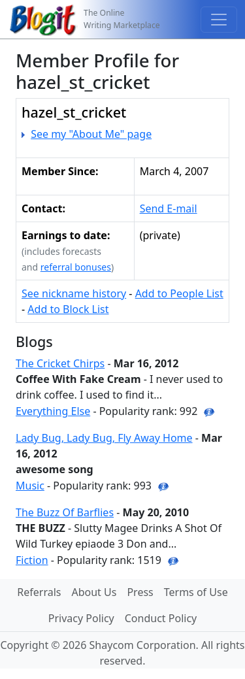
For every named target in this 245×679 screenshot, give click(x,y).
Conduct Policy (161, 618)
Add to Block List (67, 309)
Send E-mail (168, 208)
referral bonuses (76, 267)
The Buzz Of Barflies (65, 512)
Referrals (39, 592)
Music (30, 485)
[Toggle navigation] (219, 20)
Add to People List (179, 293)
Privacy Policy (81, 618)
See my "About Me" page (91, 134)
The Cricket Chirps (60, 363)
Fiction (32, 560)
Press (140, 592)
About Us (93, 592)
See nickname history (74, 293)
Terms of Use (196, 592)
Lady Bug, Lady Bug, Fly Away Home (104, 438)
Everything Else (53, 411)
